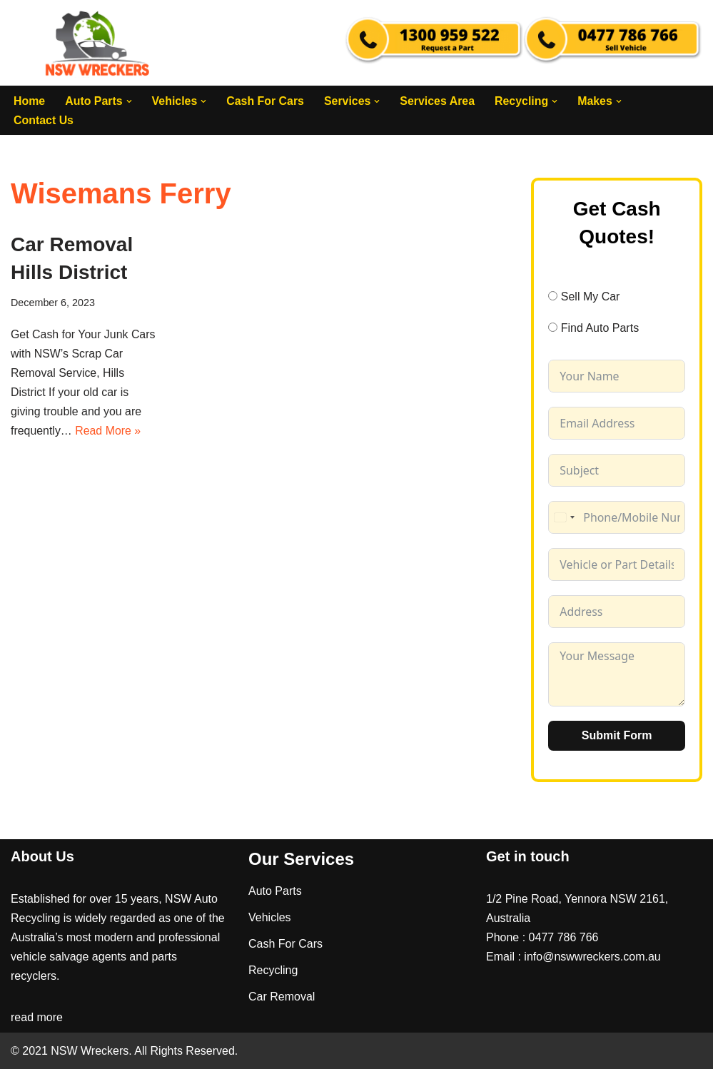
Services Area (439, 101)
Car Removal (281, 997)
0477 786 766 (564, 937)
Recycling (273, 970)
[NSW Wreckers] (98, 42)
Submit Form (617, 735)
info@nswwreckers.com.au (592, 957)
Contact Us (44, 120)
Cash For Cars (266, 101)
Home (29, 101)
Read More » (109, 432)
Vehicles (269, 917)
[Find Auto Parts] (552, 327)
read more (37, 1017)
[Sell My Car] (552, 295)
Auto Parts (275, 890)
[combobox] (564, 516)
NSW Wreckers (88, 1051)
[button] (129, 101)
